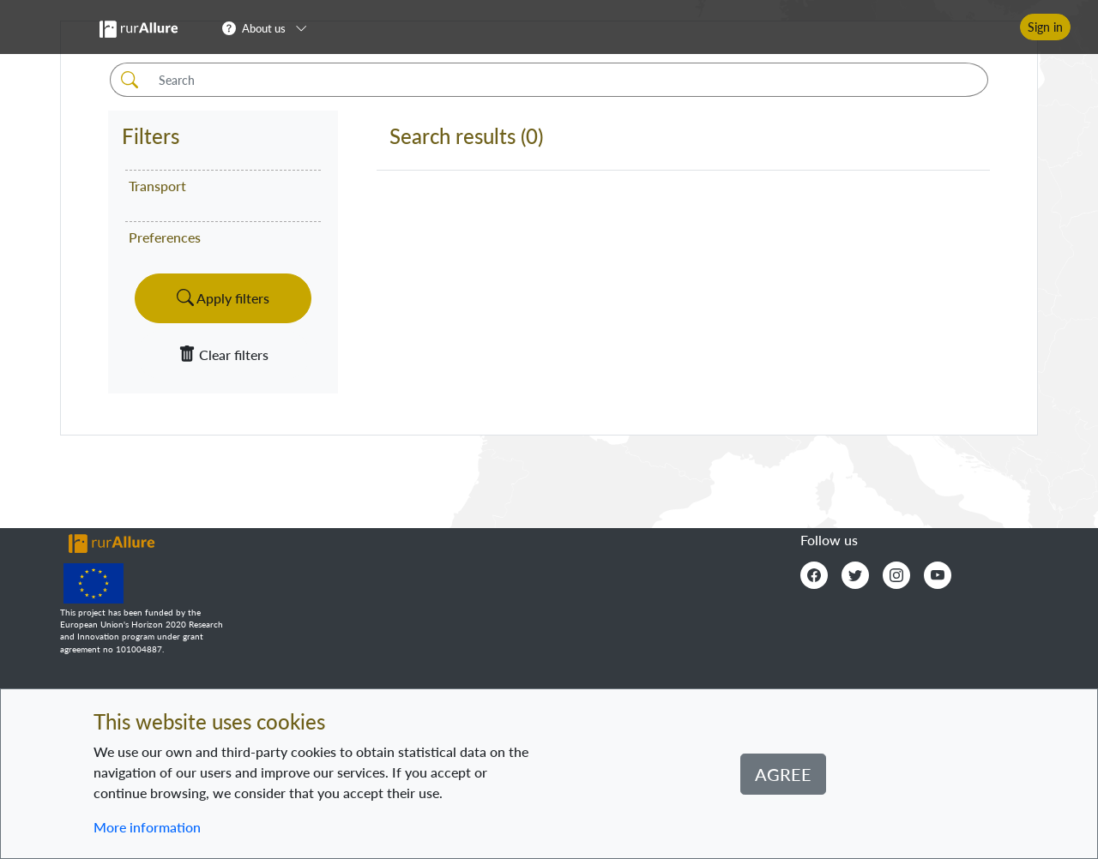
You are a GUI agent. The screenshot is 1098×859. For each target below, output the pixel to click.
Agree (783, 774)
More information (147, 827)
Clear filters (223, 354)
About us (263, 28)
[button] (269, 27)
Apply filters (223, 297)
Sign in (1045, 27)
